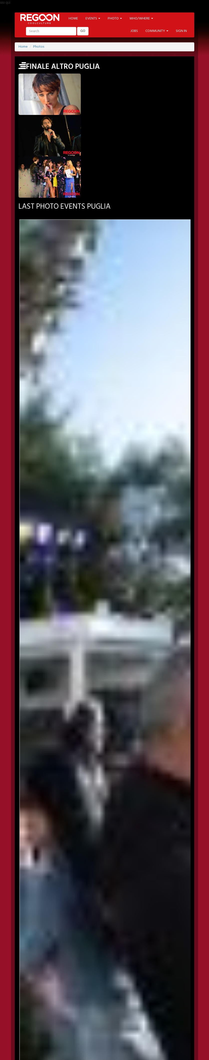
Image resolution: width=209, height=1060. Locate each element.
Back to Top (20, 1057)
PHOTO (152, 1002)
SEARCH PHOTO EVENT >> (105, 505)
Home (23, 47)
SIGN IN (181, 31)
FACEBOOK (33, 989)
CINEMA (73, 1016)
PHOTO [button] (115, 18)
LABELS (133, 1002)
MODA (54, 1016)
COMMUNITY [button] (156, 31)
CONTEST (162, 1016)
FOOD (109, 1016)
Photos (38, 47)
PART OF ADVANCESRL (105, 1039)
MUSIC (92, 1016)
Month (104, 425)
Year (104, 443)
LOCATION (67, 1002)
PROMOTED (110, 1002)
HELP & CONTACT (104, 1045)
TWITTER (56, 989)
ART (37, 1016)
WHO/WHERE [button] (141, 18)
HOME (73, 18)
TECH (126, 1016)
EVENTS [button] (93, 18)
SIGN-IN (30, 975)
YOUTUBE (103, 989)
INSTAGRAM (127, 989)
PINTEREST (79, 989)
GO (82, 31)
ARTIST (88, 1002)
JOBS (134, 31)
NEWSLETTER (69, 975)
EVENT (46, 1002)
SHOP (142, 1016)
